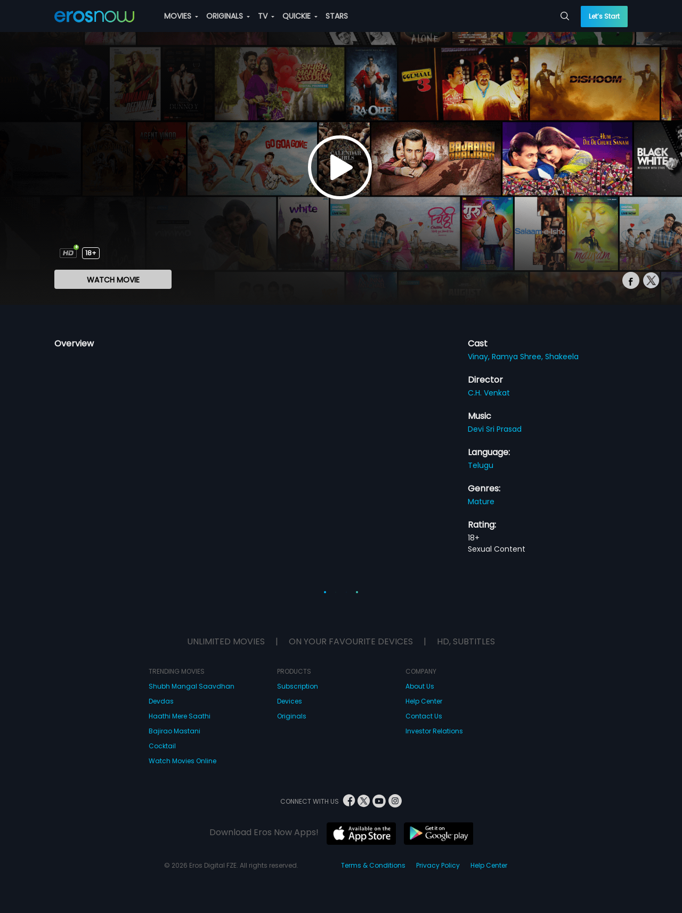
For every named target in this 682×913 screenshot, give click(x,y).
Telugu (480, 465)
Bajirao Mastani (174, 731)
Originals (291, 716)
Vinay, (480, 356)
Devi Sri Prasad (495, 429)
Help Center (423, 701)
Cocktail (162, 745)
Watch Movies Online (182, 760)
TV (266, 16)
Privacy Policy (438, 865)
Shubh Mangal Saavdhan (191, 686)
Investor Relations (434, 731)
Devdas (161, 701)
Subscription (297, 686)
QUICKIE (300, 16)
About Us (419, 686)
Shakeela (562, 356)
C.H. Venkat (489, 392)
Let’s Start (604, 16)
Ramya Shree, (518, 356)
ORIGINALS (228, 16)
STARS (337, 16)
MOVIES (181, 16)
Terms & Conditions (373, 865)
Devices (289, 701)
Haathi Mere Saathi (179, 716)
